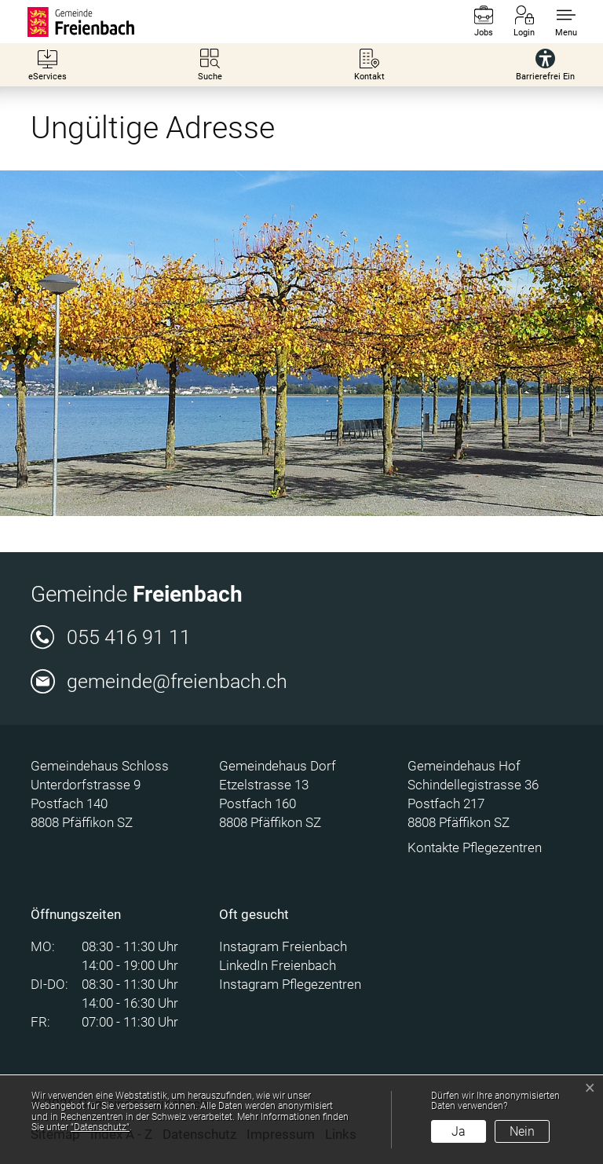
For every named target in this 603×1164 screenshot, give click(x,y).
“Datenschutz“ (100, 1127)
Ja (458, 1131)
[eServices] (47, 65)
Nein (522, 1131)
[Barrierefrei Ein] (545, 65)
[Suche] (210, 65)
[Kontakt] (369, 65)
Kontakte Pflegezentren (474, 847)
